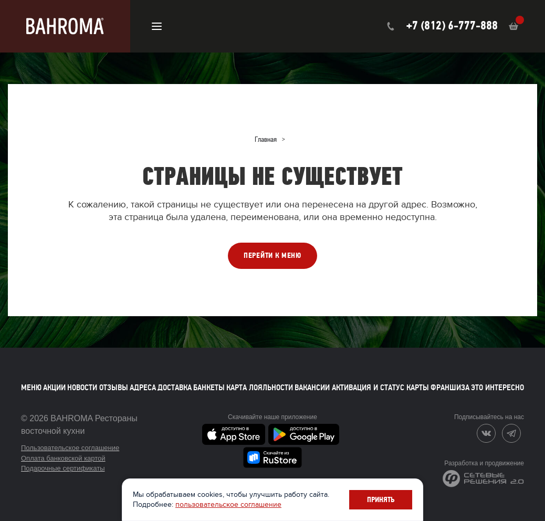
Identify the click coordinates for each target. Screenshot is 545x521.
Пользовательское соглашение (70, 448)
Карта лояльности (259, 387)
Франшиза (450, 387)
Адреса (143, 387)
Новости (82, 387)
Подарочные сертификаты (62, 468)
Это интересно (497, 387)
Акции (54, 387)
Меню (31, 387)
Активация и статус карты (380, 387)
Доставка (175, 387)
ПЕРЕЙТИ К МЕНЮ (272, 255)
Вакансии (312, 387)
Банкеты (209, 387)
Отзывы (113, 387)
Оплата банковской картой (63, 458)
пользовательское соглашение (229, 504)
